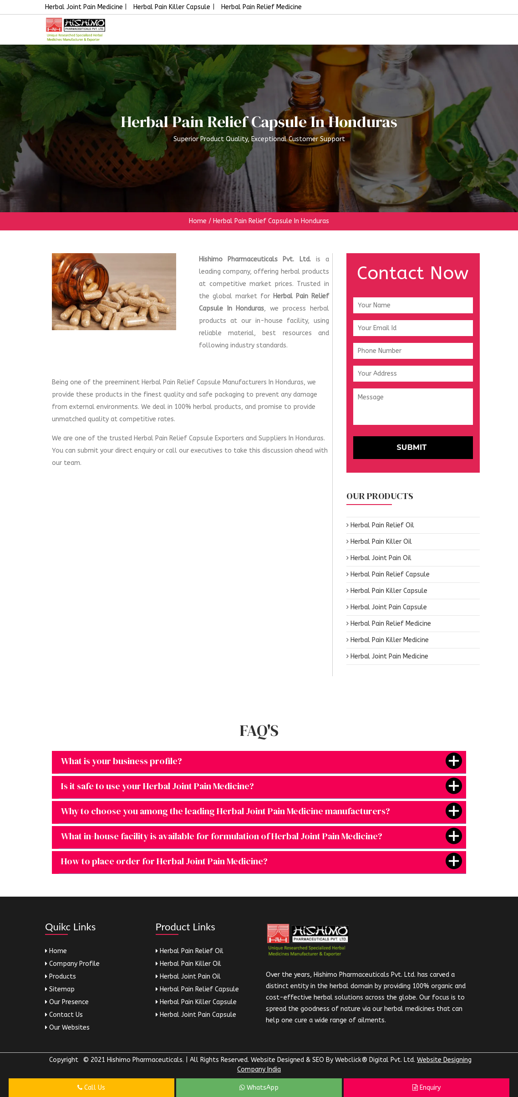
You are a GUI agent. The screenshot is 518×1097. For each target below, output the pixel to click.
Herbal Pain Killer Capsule (171, 7)
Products (60, 976)
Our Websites (67, 1027)
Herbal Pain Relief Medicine (261, 7)
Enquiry (426, 1088)
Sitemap (60, 989)
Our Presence (67, 1002)
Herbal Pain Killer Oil (379, 542)
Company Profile (72, 964)
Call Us (91, 1088)
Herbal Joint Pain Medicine (85, 7)
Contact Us (64, 1015)
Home (198, 221)
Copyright (63, 1060)
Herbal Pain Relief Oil (380, 525)
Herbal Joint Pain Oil (378, 558)
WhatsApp (259, 1088)
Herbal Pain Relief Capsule (388, 574)
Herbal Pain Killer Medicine (387, 640)
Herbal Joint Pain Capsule (386, 607)
